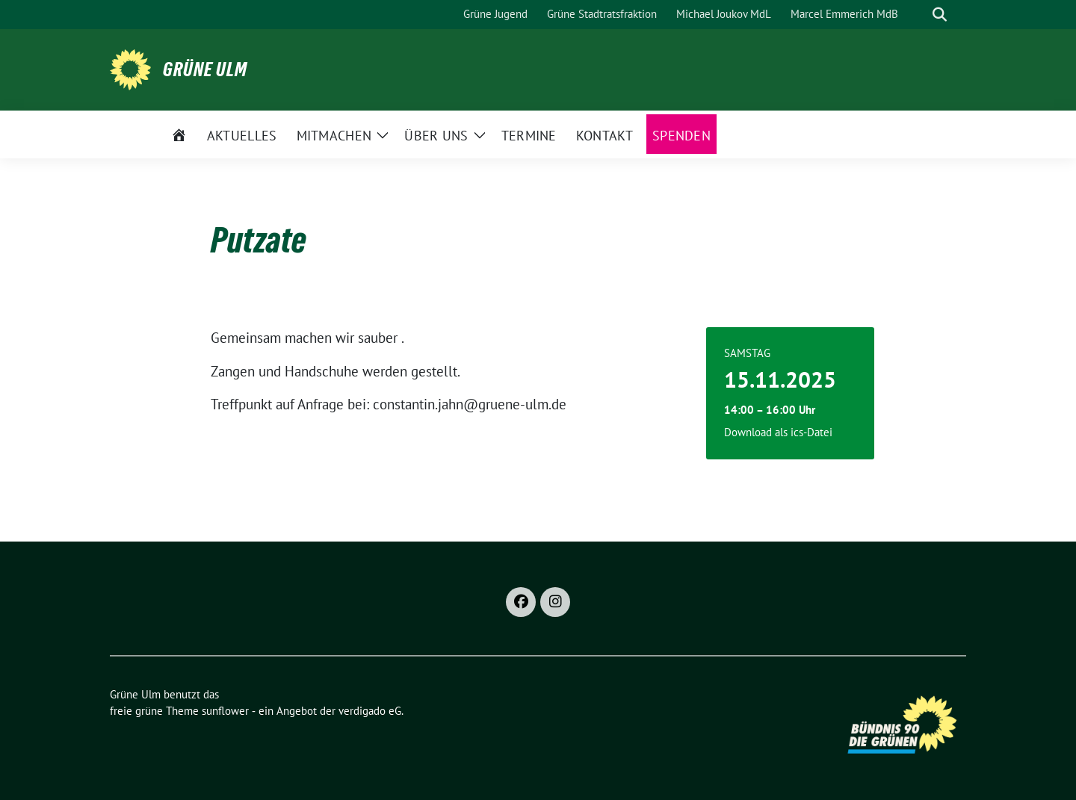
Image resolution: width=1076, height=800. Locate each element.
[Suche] (918, 14)
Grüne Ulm (205, 69)
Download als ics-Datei (778, 432)
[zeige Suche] (939, 14)
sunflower (225, 711)
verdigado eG (369, 711)
